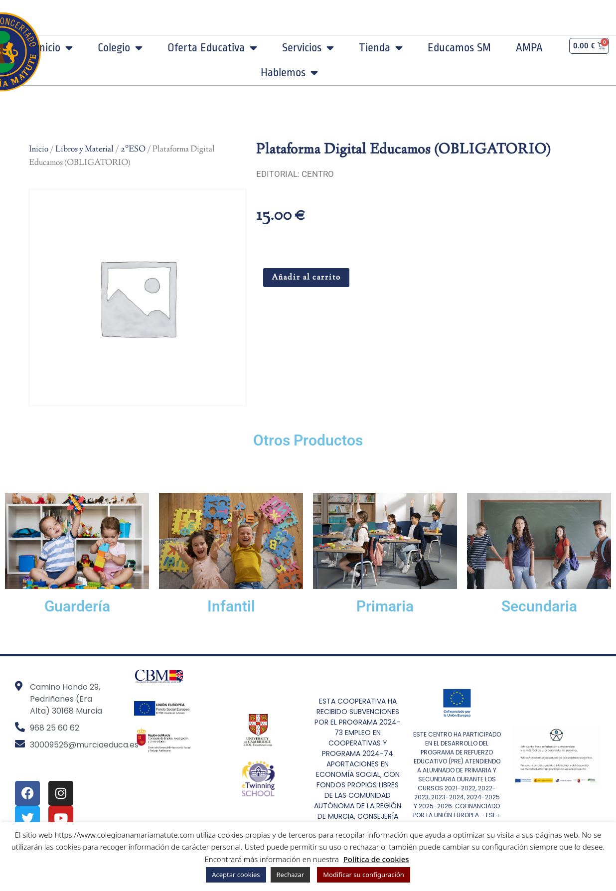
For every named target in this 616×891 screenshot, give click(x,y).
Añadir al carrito (306, 278)
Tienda (381, 48)
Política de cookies (376, 859)
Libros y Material (84, 149)
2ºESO (133, 149)
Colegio (120, 48)
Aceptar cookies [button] (236, 874)
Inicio (54, 48)
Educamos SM (459, 47)
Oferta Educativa (212, 48)
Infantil (231, 606)
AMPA (529, 47)
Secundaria (539, 606)
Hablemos (289, 73)
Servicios (308, 48)
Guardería (77, 606)
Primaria (385, 606)
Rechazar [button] (291, 874)
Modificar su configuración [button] (363, 874)
